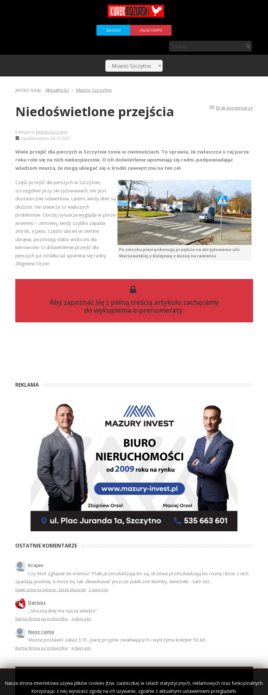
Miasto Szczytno (51, 132)
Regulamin (32, 683)
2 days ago (99, 589)
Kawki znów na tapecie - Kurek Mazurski (50, 589)
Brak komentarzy (234, 107)
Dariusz (37, 602)
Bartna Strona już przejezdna (41, 618)
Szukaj (247, 46)
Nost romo (41, 631)
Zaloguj (113, 30)
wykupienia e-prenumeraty (138, 310)
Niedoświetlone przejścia (94, 111)
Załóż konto (151, 30)
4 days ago (81, 618)
